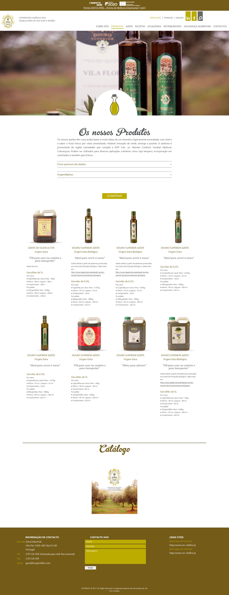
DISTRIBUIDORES (172, 26)
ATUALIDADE (154, 26)
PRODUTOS (117, 26)
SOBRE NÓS (102, 26)
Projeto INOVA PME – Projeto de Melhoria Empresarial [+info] (114, 7)
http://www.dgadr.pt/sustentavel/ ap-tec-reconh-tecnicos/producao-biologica (87, 274)
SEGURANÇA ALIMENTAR (197, 26)
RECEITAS (140, 26)
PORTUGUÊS (156, 17)
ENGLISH (179, 17)
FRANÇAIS (168, 17)
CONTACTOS (220, 26)
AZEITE (129, 26)
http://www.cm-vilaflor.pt (182, 545)
